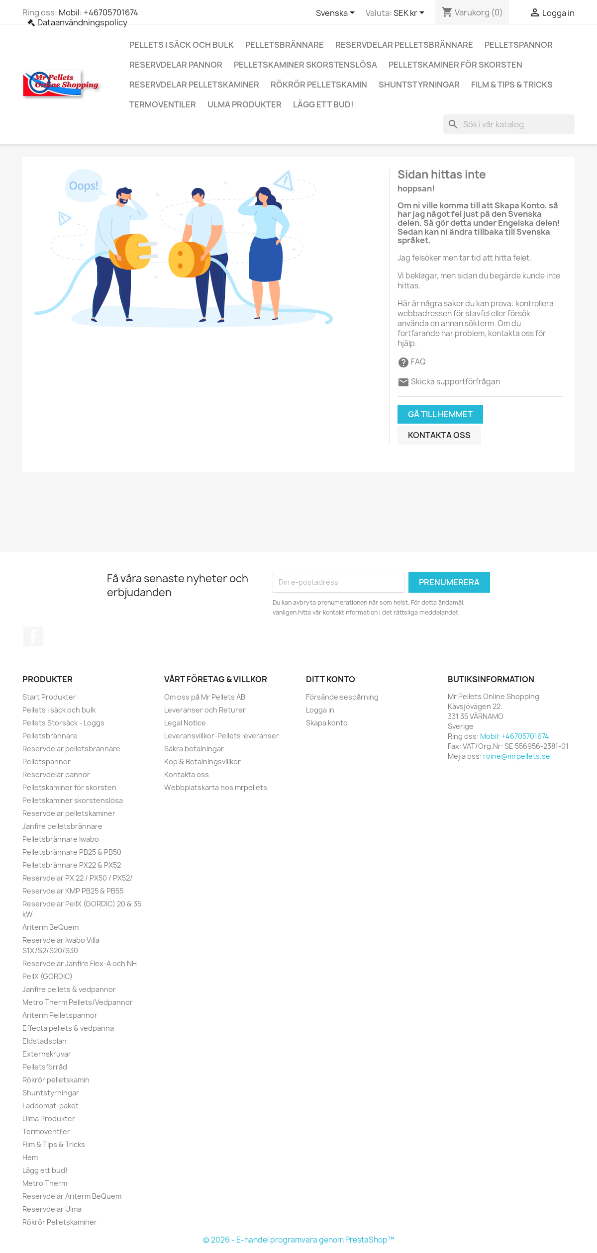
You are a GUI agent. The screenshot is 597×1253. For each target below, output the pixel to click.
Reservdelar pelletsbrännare (404, 44)
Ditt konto (330, 679)
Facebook (33, 636)
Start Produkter (49, 697)
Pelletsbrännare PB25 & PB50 (71, 852)
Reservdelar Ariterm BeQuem (71, 1196)
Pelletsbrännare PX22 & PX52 (71, 865)
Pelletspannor (519, 44)
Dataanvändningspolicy (82, 22)
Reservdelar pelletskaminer (194, 84)
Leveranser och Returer (205, 710)
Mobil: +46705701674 (98, 12)
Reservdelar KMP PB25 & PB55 (72, 890)
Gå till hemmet (440, 414)
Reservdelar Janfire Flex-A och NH (79, 963)
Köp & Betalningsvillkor (202, 761)
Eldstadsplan (44, 1041)
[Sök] (509, 124)
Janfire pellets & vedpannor (69, 989)
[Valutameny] (411, 13)
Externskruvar (46, 1054)
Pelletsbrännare (284, 44)
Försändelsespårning (342, 697)
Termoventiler (162, 104)
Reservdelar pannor (175, 64)
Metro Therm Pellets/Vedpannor (77, 1002)
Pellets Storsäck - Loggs (63, 722)
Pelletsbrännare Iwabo (60, 839)
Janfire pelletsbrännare (62, 826)
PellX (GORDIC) (47, 976)
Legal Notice (185, 722)
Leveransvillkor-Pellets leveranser (221, 735)
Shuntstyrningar (419, 84)
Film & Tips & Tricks (512, 84)
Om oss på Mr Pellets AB (204, 697)
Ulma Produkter (244, 104)
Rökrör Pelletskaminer (59, 1222)
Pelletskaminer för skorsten (455, 64)
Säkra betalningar (194, 748)
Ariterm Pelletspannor (60, 1015)
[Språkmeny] (337, 13)
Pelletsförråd (44, 1067)
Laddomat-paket (50, 1105)
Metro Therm (44, 1183)
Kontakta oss (439, 435)
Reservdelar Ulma (52, 1209)
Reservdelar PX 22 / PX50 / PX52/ (77, 878)
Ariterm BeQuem (50, 927)
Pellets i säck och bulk (181, 44)
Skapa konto (327, 722)
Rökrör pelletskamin (319, 84)
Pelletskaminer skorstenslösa (305, 64)
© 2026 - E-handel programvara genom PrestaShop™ (299, 1240)
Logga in (320, 710)
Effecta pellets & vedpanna (68, 1028)
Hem (30, 1157)
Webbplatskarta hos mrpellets (215, 787)
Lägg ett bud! (323, 104)
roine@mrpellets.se (516, 756)
